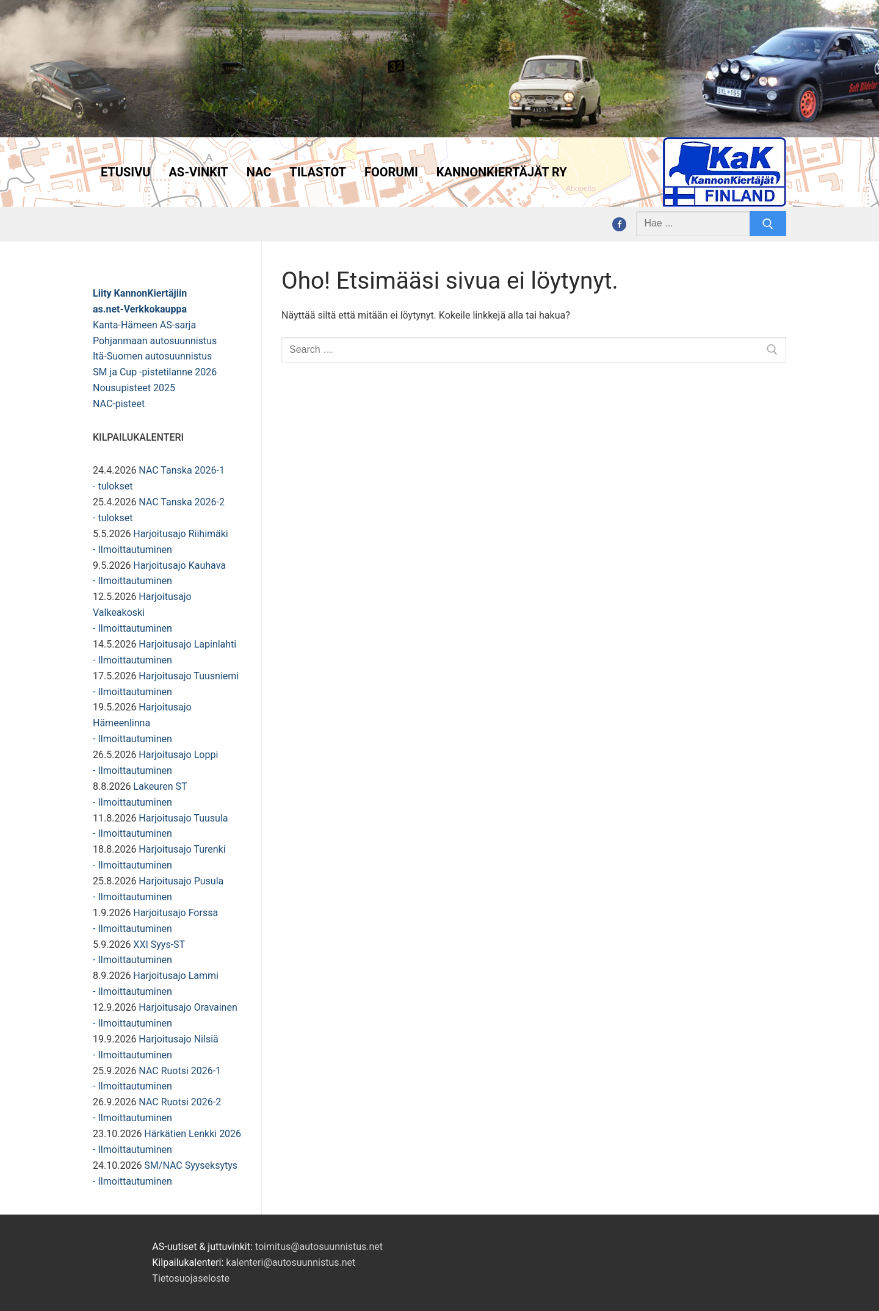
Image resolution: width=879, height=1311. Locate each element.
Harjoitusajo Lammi (176, 975)
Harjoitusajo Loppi (178, 754)
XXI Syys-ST (159, 944)
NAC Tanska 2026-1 (182, 470)
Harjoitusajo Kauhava (179, 565)
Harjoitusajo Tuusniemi (189, 676)
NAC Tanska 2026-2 (182, 502)
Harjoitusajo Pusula (181, 881)
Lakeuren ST (160, 786)
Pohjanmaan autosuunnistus (155, 341)
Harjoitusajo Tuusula (183, 818)
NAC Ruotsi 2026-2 (180, 1102)
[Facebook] (619, 224)
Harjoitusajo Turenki (182, 849)
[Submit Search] (768, 224)
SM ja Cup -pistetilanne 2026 (155, 372)
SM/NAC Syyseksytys (190, 1165)
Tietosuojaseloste (191, 1278)
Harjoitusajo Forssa (175, 913)
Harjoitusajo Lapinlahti (187, 644)
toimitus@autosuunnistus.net (319, 1246)
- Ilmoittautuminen (132, 549)
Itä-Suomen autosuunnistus (152, 356)
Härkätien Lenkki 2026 (192, 1133)
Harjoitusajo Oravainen (188, 1007)
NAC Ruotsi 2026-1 (180, 1071)
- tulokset (113, 486)
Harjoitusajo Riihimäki (180, 534)
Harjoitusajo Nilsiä (178, 1039)
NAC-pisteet (119, 404)
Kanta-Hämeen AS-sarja (144, 325)
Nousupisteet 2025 (134, 388)
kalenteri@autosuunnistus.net (290, 1262)
